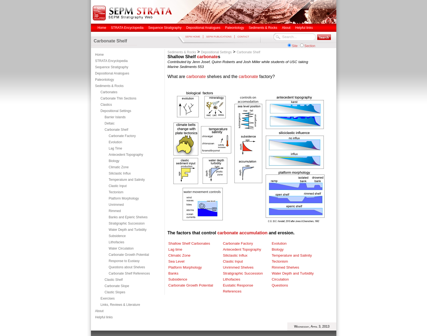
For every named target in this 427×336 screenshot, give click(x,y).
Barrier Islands (115, 117)
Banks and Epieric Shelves (128, 217)
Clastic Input (118, 186)
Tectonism (116, 192)
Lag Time (115, 148)
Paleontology (104, 80)
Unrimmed (116, 205)
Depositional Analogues (112, 73)
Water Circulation (121, 248)
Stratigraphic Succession (127, 223)
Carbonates (108, 92)
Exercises (107, 298)
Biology (114, 161)
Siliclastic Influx (120, 173)
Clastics (106, 105)
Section (309, 46)
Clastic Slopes (115, 292)
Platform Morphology (124, 198)
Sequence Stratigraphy (111, 67)
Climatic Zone (119, 167)
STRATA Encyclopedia (111, 61)
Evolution (115, 142)
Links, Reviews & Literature (120, 305)
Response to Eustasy (124, 261)
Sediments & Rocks (109, 86)
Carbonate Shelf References (129, 273)
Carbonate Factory (122, 136)
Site (295, 46)
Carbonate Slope (117, 286)
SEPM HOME (192, 36)
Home (99, 55)
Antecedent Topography (126, 155)
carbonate (207, 56)
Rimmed (115, 211)
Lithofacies (116, 242)
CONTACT (243, 36)
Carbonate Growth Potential (129, 255)
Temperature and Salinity (127, 180)
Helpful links (104, 317)
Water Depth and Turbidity (128, 230)
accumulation (253, 233)
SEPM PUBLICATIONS (218, 36)
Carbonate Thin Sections (118, 98)
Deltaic (110, 123)
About (99, 311)
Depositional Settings (115, 111)
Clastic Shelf (114, 280)
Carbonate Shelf (116, 130)
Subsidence (117, 236)
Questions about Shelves (127, 267)
